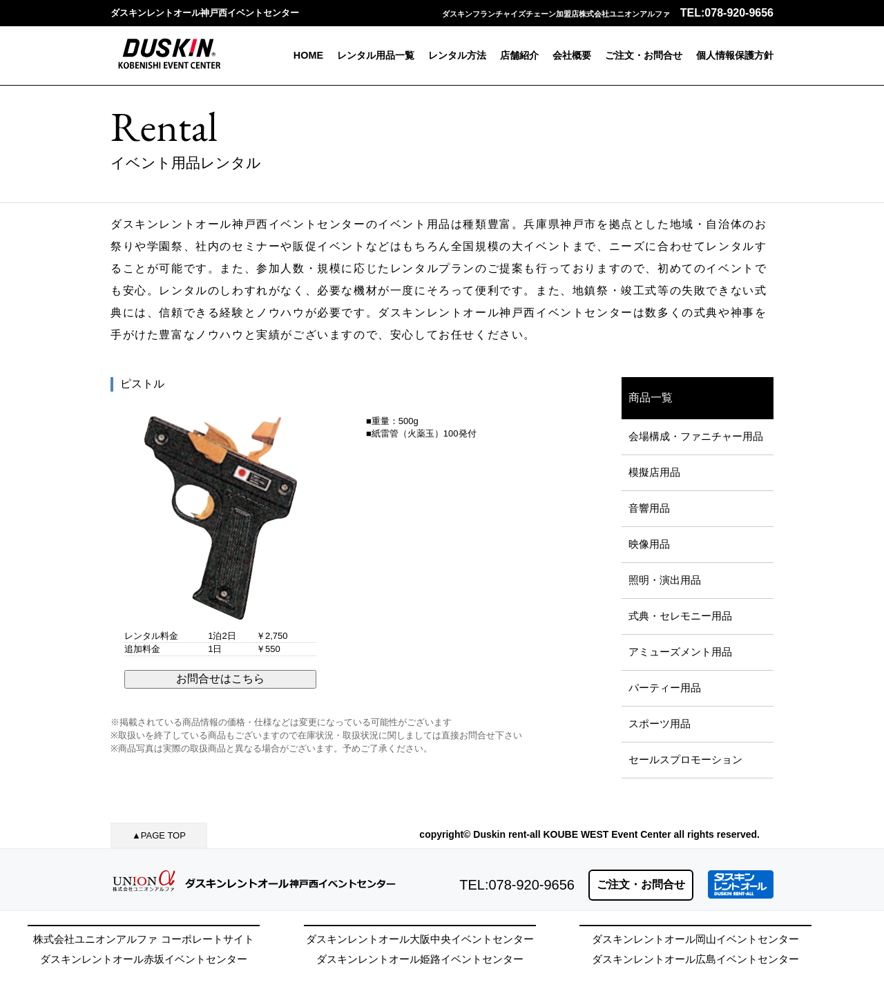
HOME (308, 55)
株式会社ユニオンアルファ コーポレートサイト (143, 939)
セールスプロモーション (685, 759)
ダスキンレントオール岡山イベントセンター (695, 939)
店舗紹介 (519, 55)
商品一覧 (650, 397)
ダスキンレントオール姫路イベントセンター (419, 959)
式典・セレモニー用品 (680, 616)
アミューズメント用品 (680, 652)
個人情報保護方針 (735, 55)
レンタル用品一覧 (375, 55)
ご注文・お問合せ (643, 55)
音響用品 (649, 508)
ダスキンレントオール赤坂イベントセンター (143, 959)
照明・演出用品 (664, 580)
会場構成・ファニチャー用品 (695, 436)
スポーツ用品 (659, 723)
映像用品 (649, 544)
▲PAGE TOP (159, 835)
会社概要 (571, 55)
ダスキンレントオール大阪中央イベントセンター (420, 939)
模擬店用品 (654, 472)
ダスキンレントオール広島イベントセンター (695, 959)
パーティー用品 (664, 687)
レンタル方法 (457, 55)
